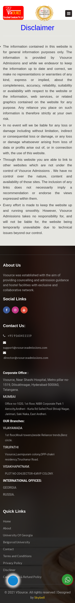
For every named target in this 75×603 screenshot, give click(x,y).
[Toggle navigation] (68, 13)
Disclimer (9, 570)
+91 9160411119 (17, 335)
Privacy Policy (12, 563)
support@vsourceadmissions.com (25, 347)
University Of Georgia (18, 535)
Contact (8, 549)
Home (7, 521)
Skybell (39, 597)
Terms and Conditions (17, 556)
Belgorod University (16, 542)
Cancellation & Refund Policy (22, 577)
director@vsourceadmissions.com (25, 357)
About (7, 528)
